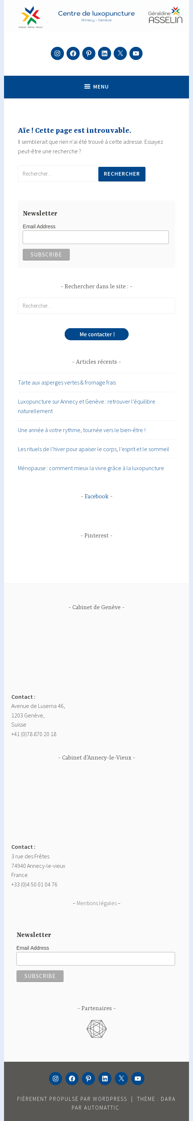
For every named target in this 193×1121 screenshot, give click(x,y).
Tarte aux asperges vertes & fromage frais (67, 382)
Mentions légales (97, 903)
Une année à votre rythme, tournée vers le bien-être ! (81, 430)
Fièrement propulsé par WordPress (72, 1098)
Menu (101, 86)
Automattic (102, 1107)
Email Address (39, 226)
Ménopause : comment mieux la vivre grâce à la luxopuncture (91, 468)
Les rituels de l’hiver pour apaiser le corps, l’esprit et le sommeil (93, 449)
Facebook (97, 497)
